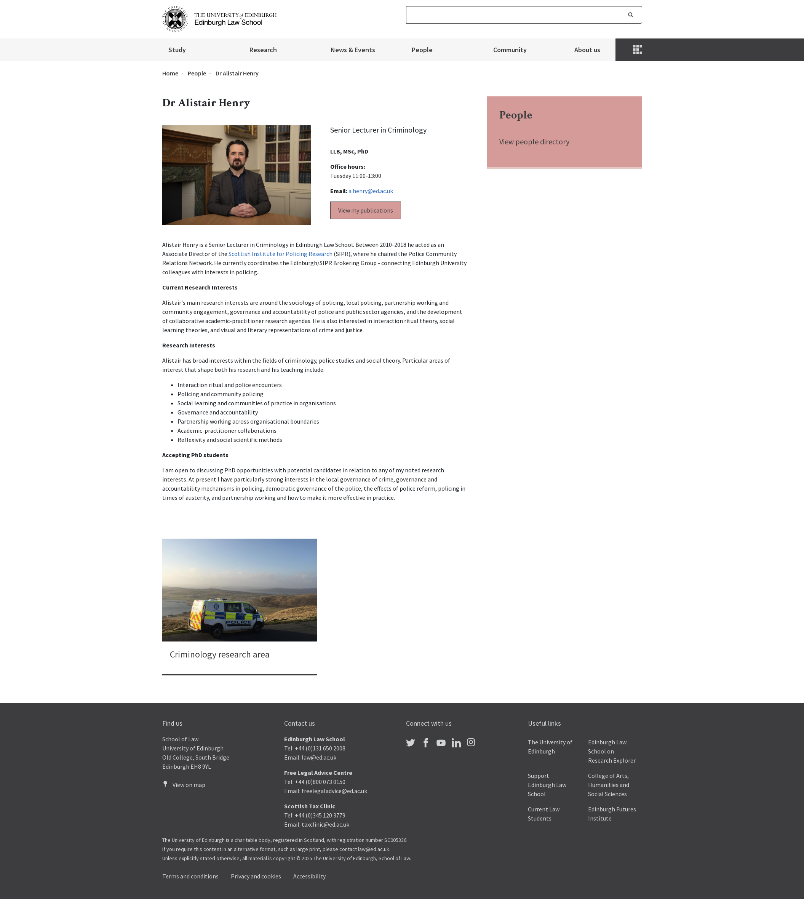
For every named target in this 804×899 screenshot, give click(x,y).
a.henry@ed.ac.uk (370, 191)
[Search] (513, 15)
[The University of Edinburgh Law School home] (219, 18)
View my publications (365, 210)
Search (630, 15)
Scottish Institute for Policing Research (280, 254)
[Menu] (638, 49)
